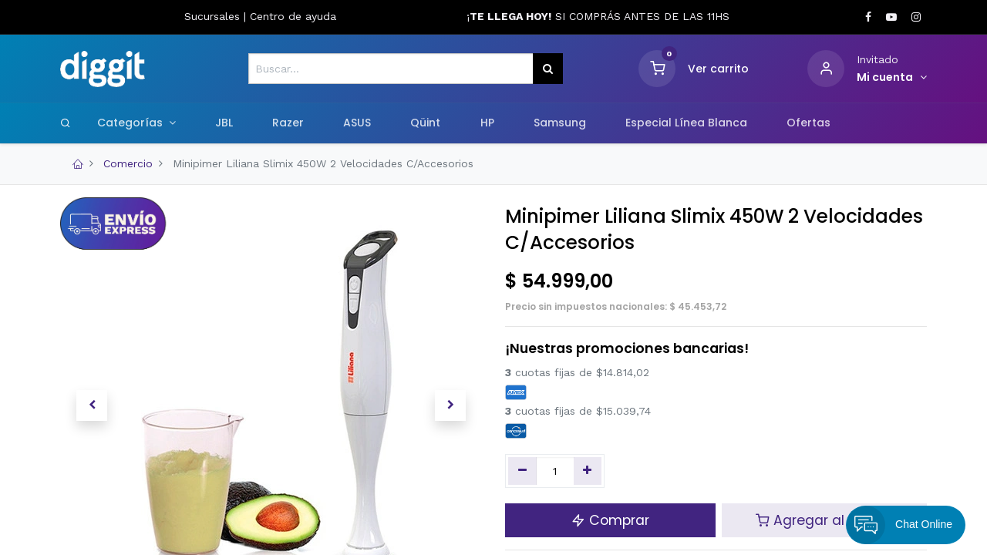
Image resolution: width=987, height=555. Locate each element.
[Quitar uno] (522, 471)
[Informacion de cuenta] (892, 78)
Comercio (128, 163)
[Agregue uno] (588, 471)
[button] (91, 405)
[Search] (65, 122)
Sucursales (214, 16)
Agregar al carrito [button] (824, 520)
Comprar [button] (610, 520)
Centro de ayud (290, 16)
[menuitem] (223, 123)
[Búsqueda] (548, 68)
